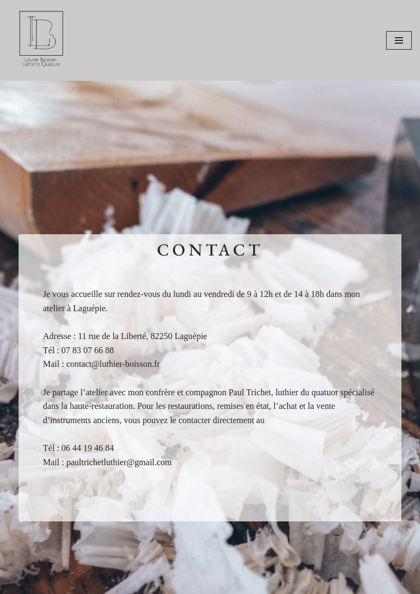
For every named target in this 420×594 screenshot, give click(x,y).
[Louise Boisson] (41, 40)
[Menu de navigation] (399, 40)
